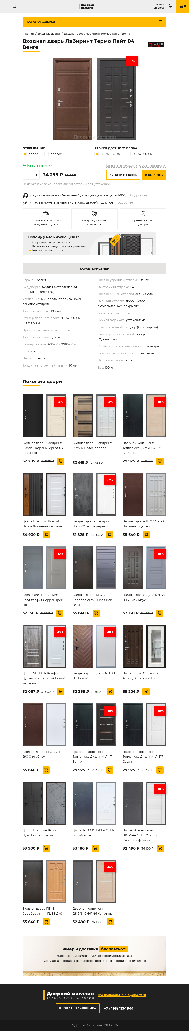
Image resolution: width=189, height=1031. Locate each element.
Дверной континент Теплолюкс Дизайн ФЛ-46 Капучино (142, 448)
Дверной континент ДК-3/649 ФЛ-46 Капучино (93, 911)
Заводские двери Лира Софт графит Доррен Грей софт (43, 600)
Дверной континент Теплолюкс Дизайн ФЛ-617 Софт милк (143, 757)
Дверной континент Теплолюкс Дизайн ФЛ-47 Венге (92, 757)
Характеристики (95, 269)
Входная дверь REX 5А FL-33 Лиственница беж (144, 523)
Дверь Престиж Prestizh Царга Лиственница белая (43, 523)
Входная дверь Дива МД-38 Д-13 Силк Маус (144, 597)
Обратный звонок (152, 165)
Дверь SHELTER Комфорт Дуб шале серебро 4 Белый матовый (44, 678)
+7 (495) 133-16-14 (119, 1009)
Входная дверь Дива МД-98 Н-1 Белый (94, 675)
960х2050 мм (139, 154)
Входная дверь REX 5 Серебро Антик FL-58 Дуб (42, 911)
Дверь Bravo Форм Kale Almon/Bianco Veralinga (141, 675)
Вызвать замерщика (121, 165)
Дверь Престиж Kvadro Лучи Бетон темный (40, 832)
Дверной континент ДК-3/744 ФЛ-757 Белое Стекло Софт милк (140, 835)
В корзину (154, 175)
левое (30, 154)
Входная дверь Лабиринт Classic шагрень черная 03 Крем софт (43, 448)
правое (53, 154)
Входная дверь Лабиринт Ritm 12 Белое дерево (92, 445)
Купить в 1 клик (123, 175)
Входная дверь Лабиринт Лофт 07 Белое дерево (92, 523)
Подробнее (139, 195)
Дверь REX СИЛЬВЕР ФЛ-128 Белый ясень (94, 832)
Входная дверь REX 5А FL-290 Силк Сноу (42, 754)
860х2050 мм (107, 154)
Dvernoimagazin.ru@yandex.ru (122, 995)
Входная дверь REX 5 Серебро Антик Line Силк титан (92, 600)
